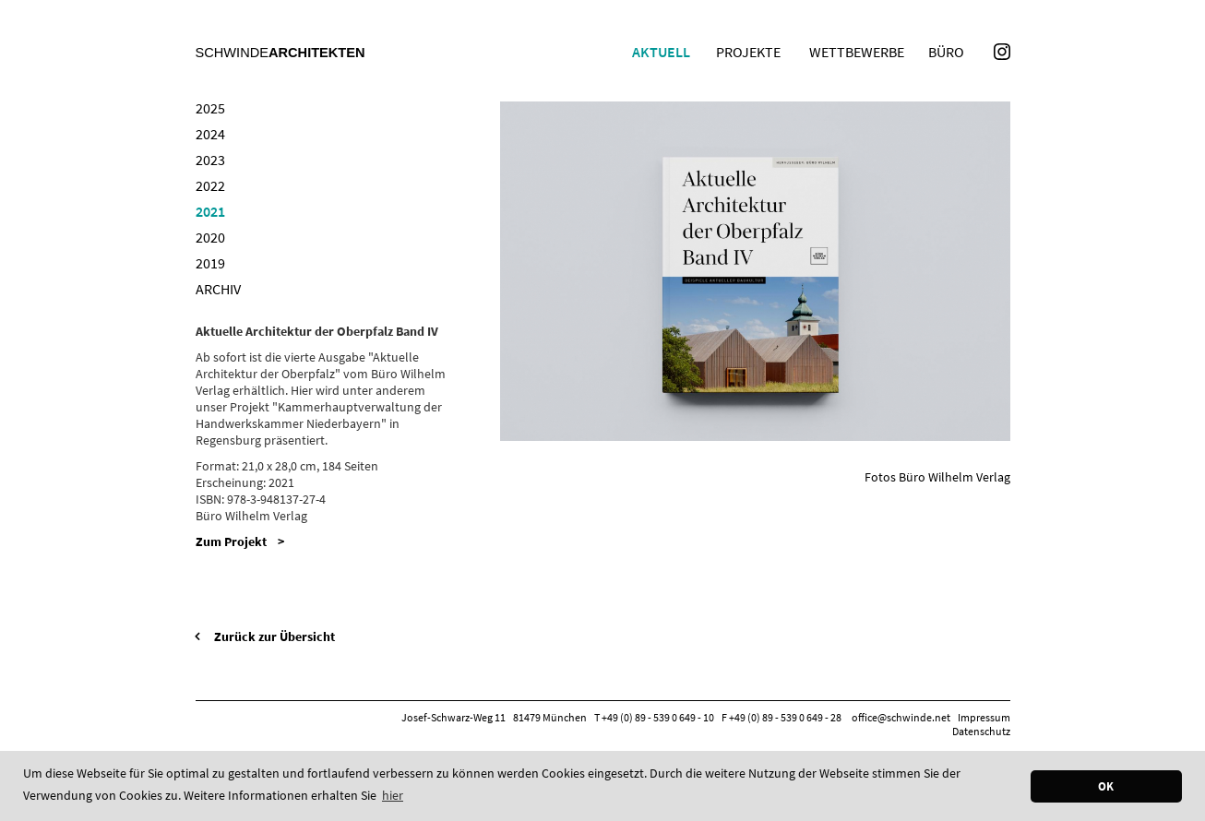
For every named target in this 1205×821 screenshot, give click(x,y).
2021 (210, 211)
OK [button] (1106, 786)
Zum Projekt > (240, 541)
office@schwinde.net (901, 717)
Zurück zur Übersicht (274, 636)
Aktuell (661, 51)
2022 (210, 185)
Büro (946, 51)
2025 (210, 107)
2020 (210, 237)
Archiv (218, 288)
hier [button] (392, 795)
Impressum (984, 717)
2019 (210, 262)
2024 (210, 133)
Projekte (748, 51)
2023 (210, 159)
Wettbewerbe (856, 51)
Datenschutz (981, 731)
